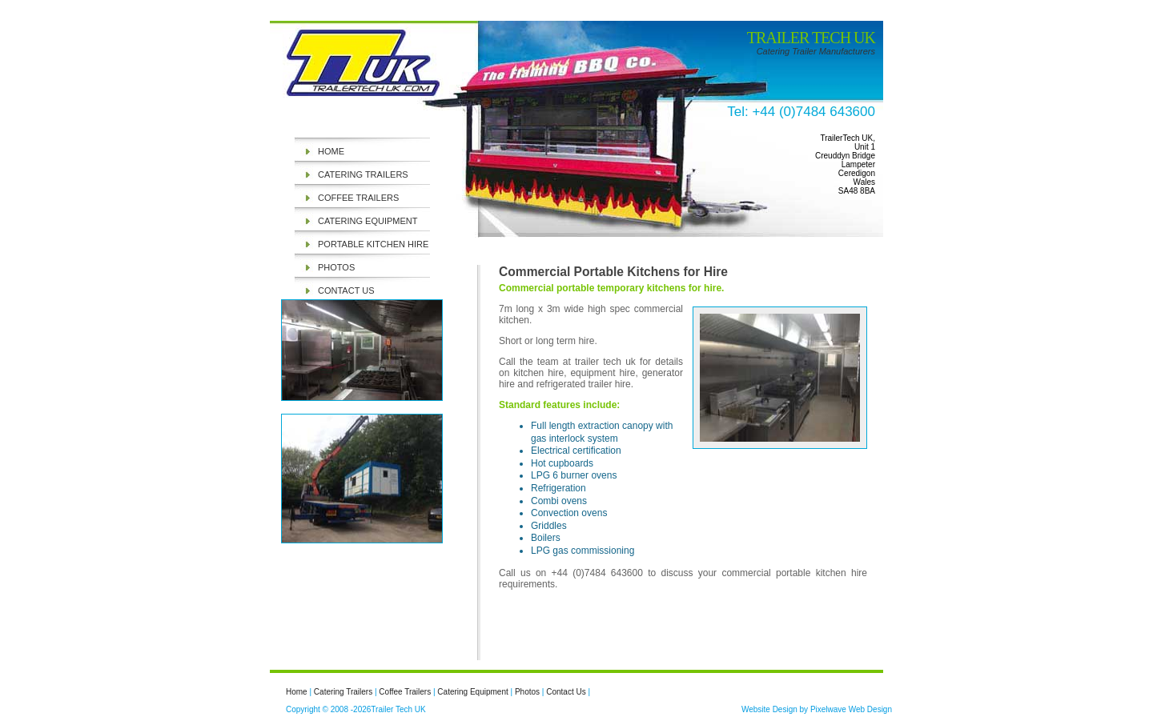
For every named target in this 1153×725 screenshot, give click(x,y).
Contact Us (346, 290)
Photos (336, 267)
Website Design (769, 709)
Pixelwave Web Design (851, 709)
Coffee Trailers (358, 197)
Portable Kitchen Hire (373, 244)
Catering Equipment (367, 221)
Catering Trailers (363, 174)
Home (331, 151)
